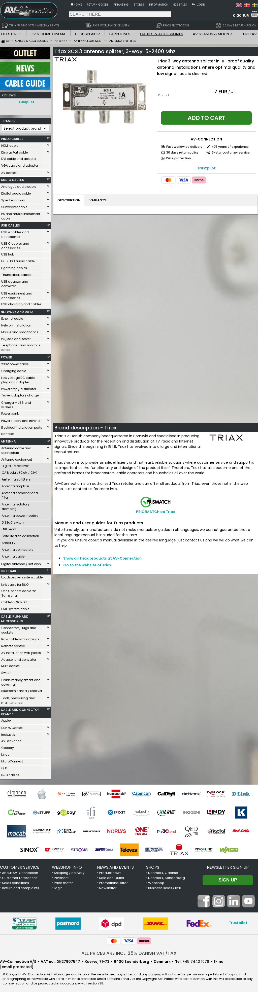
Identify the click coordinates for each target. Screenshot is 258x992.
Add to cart (206, 118)
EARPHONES (119, 33)
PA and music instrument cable (20, 214)
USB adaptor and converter (14, 282)
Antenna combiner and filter (20, 494)
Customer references (20, 876)
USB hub (7, 253)
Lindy (5, 753)
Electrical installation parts (21, 426)
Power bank (10, 412)
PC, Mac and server (15, 338)
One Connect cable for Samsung (18, 591)
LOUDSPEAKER (87, 33)
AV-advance (11, 740)
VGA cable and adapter (19, 164)
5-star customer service (231, 152)
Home (78, 5)
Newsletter (108, 886)
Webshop (156, 881)
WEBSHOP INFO (67, 866)
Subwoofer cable (14, 206)
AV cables (9, 171)
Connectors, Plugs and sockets (18, 628)
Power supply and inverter (20, 419)
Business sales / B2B (164, 886)
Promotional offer (113, 881)
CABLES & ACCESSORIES (161, 33)
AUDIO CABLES (12, 178)
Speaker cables (13, 199)
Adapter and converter (18, 658)
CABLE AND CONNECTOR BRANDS (20, 710)
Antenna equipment (16, 458)
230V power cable (14, 363)
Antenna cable (13, 555)
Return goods (98, 5)
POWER (6, 356)
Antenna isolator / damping (15, 505)
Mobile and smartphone (19, 331)
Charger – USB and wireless (16, 403)
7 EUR (220, 91)
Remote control (13, 645)
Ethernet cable (12, 317)
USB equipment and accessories (16, 294)
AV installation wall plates (21, 651)
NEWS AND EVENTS (115, 866)
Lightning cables (14, 267)
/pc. (231, 92)
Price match (64, 881)
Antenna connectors (17, 548)
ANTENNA (8, 440)
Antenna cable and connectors (16, 449)
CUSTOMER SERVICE (19, 866)
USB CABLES (10, 224)
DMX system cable (15, 608)
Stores (139, 5)
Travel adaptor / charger (20, 394)
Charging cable (13, 370)
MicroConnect (12, 760)
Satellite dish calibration (20, 535)
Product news (110, 871)
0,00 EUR (241, 15)
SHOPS (152, 866)
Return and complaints (20, 886)
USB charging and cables (21, 303)
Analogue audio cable (18, 185)
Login (201, 5)
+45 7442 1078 (195, 960)
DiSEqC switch (13, 521)
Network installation (16, 324)
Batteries (8, 432)
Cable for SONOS (14, 601)
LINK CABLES (10, 570)
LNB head (9, 528)
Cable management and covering (21, 681)
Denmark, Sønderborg (166, 876)
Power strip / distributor (18, 388)
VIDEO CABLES (12, 137)
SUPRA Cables (12, 726)
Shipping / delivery (69, 871)
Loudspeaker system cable (22, 576)
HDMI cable (9, 144)
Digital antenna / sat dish (21, 563)
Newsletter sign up (228, 866)
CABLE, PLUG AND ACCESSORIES (14, 617)
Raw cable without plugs (20, 638)
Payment (61, 876)
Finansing (121, 5)
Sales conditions (15, 881)
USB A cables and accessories (15, 233)
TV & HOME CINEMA (48, 33)
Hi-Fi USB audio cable (18, 260)
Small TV (8, 541)
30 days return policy (182, 152)
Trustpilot (25, 101)
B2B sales (180, 5)
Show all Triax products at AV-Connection (102, 558)
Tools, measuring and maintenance (18, 699)
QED (4, 767)
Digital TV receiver (15, 464)
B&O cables (10, 773)
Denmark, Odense (163, 871)
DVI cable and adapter (18, 157)
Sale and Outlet (111, 876)
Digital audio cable (16, 192)
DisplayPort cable (14, 151)
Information (158, 5)
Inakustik (8, 733)
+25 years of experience (230, 146)
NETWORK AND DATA (17, 310)
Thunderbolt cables (16, 273)
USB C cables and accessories (15, 244)
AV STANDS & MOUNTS (213, 33)
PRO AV (250, 33)
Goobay (7, 746)
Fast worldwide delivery (184, 146)
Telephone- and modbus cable (20, 346)
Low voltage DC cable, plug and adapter (18, 378)
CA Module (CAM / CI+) (19, 471)
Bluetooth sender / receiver (21, 689)
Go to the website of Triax (87, 565)
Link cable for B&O (14, 583)
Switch (6, 671)
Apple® (6, 719)
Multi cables (10, 665)
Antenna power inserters (20, 514)
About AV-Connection (20, 871)
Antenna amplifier (15, 485)
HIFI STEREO (11, 33)
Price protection (178, 158)
